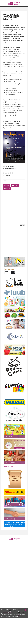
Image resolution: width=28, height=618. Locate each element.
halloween (7, 188)
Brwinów (6, 185)
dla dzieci (15, 185)
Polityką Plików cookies (11, 613)
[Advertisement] (14, 206)
